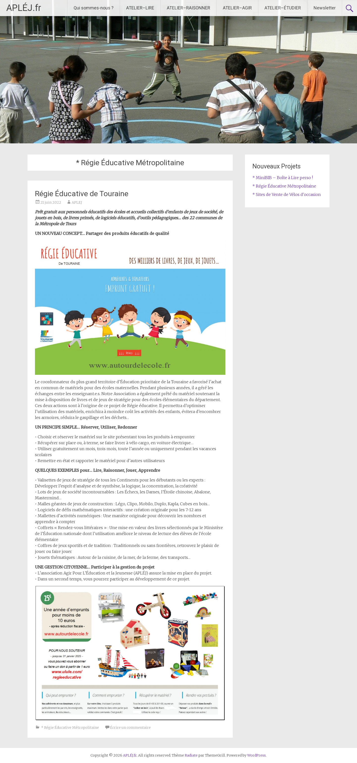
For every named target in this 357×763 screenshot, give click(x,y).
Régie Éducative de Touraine (81, 193)
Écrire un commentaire (130, 727)
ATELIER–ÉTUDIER (283, 7)
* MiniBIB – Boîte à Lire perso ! (282, 177)
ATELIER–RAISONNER (188, 7)
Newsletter (325, 7)
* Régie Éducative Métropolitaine (70, 727)
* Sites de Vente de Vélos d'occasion (286, 194)
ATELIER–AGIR (237, 7)
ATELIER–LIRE (140, 7)
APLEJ (77, 202)
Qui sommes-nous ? (94, 7)
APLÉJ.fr (23, 8)
